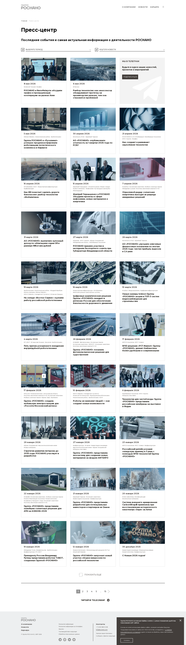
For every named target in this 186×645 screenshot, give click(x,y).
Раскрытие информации (66, 624)
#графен (39, 87)
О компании (129, 7)
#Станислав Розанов (37, 342)
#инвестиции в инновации (99, 445)
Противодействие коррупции (68, 631)
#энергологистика (51, 499)
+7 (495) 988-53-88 (102, 627)
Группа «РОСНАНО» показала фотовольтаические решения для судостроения (91, 352)
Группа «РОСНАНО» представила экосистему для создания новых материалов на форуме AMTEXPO (90, 455)
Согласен (127, 640)
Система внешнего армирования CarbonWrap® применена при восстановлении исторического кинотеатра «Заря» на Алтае (139, 506)
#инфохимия (90, 188)
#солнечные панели (97, 342)
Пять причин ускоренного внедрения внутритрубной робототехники (44, 347)
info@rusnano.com (102, 629)
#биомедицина (77, 190)
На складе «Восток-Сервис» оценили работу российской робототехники (44, 299)
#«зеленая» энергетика (102, 344)
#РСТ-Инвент (139, 342)
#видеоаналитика (134, 290)
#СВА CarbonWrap (128, 497)
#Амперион (54, 397)
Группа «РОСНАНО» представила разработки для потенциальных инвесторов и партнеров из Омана (91, 504)
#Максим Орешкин (56, 294)
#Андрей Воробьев (56, 290)
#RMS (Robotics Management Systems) (37, 294)
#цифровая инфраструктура (149, 290)
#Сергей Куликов (93, 187)
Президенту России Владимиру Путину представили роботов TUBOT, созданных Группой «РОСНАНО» (44, 558)
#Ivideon (125, 290)
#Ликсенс (76, 87)
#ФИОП (91, 344)
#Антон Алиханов (29, 292)
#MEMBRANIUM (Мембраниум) (133, 137)
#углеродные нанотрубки (102, 188)
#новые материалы (79, 188)
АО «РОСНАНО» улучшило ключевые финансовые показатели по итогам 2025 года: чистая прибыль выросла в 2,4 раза (141, 247)
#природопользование (146, 550)
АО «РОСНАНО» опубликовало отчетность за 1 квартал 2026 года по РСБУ (92, 142)
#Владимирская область (80, 242)
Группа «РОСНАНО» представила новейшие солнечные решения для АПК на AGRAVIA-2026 (43, 508)
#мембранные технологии (153, 137)
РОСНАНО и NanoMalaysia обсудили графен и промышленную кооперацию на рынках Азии (43, 92)
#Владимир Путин (29, 550)
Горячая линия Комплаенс (104, 633)
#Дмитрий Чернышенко (80, 187)
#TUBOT (27, 342)
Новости (143, 7)
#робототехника (56, 137)
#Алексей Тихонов (30, 87)
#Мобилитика (28, 187)
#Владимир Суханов (128, 188)
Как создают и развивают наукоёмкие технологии (135, 143)
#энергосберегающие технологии (34, 499)
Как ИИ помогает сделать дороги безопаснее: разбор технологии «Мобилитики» (41, 194)
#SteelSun (125, 187)
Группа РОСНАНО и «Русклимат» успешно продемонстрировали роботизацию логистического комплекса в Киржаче (41, 144)
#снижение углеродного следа (33, 501)
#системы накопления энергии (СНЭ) (147, 188)
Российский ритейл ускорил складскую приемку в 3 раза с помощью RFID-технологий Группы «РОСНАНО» (140, 452)
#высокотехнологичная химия (47, 445)
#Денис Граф (45, 397)
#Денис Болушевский (97, 240)
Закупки (61, 629)
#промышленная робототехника (99, 395)
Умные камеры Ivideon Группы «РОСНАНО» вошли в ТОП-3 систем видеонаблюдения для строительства (140, 297)
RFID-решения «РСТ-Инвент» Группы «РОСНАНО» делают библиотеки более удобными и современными (141, 348)
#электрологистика (37, 394)
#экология (48, 342)
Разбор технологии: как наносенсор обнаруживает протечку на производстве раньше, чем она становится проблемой (92, 94)
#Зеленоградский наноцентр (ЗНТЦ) (97, 550)
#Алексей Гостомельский (81, 395)
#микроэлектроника (79, 550)
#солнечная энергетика (136, 187)
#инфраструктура (78, 445)
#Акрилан (76, 240)
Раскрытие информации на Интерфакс (71, 626)
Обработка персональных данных (69, 634)
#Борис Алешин (105, 187)
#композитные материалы (130, 499)
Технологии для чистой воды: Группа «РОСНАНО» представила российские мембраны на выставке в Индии (141, 402)
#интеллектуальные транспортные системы (86, 292)
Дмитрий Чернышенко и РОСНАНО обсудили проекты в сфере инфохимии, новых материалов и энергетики (91, 198)
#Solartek (76, 342)
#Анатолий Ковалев (79, 552)
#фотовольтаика (85, 342)
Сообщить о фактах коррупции (105, 636)
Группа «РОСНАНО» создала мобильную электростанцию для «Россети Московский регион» (41, 403)
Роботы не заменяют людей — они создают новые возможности (91, 402)
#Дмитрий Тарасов (92, 137)
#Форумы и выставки (129, 395)
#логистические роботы (42, 137)
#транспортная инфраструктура (47, 187)
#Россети (27, 394)
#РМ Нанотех (126, 139)
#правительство (41, 550)
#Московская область (50, 394)
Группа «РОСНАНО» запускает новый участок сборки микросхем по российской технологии (92, 558)
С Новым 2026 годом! (133, 555)
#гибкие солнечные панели (153, 187)
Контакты (100, 624)
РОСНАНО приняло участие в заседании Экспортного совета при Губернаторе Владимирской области (92, 248)
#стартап (87, 445)
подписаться (130, 77)
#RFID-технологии (128, 342)
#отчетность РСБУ (79, 137)
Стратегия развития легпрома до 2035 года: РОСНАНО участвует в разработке (41, 453)
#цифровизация (29, 188)
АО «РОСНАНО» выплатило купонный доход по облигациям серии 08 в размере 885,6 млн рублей (43, 243)
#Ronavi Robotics (29, 137)
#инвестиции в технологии (81, 499)
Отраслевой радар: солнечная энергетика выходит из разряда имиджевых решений (139, 194)
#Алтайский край (139, 497)
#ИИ (35, 187)
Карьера (154, 7)
